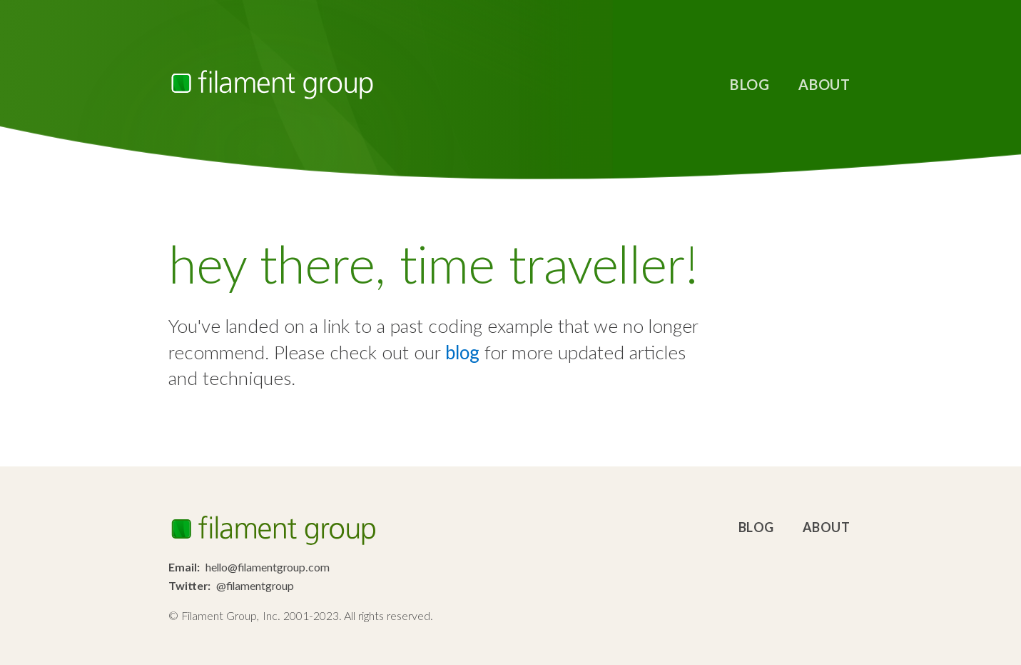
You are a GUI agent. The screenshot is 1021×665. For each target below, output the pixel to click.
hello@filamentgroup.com (267, 567)
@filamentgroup (255, 585)
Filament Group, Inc (271, 84)
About (824, 84)
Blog (749, 84)
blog (462, 352)
